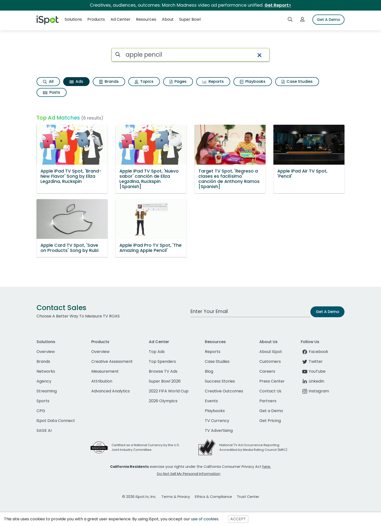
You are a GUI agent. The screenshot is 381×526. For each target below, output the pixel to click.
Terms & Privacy (175, 496)
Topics (144, 81)
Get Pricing (270, 420)
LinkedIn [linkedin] (312, 381)
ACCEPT (238, 519)
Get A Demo (328, 19)
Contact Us (270, 391)
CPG (41, 411)
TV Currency (217, 420)
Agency (44, 381)
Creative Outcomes (224, 391)
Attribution (101, 381)
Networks (46, 371)
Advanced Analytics (110, 391)
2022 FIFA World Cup (169, 391)
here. (266, 466)
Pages (178, 81)
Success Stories (220, 381)
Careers (267, 371)
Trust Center (248, 496)
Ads (76, 81)
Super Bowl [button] (190, 19)
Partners (267, 401)
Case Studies (297, 81)
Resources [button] (146, 19)
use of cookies (204, 519)
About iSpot (270, 351)
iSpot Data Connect (56, 420)
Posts (51, 92)
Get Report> (278, 5)
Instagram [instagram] (315, 391)
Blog (209, 371)
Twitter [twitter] (312, 361)
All (48, 81)
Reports (213, 81)
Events (211, 401)
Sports (43, 401)
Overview (46, 351)
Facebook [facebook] (314, 351)
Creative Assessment (112, 361)
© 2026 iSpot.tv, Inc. (139, 496)
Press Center (272, 381)
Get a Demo (271, 411)
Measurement (105, 371)
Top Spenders (162, 361)
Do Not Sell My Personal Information (188, 473)
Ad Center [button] (121, 19)
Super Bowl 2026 (165, 381)
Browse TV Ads (163, 371)
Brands (109, 81)
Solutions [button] (73, 19)
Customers (270, 361)
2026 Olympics (163, 401)
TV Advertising (219, 430)
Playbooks (253, 81)
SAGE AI (44, 430)
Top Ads (157, 351)
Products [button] (96, 19)
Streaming (47, 391)
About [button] (168, 19)
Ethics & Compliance (213, 496)
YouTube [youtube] (313, 371)
